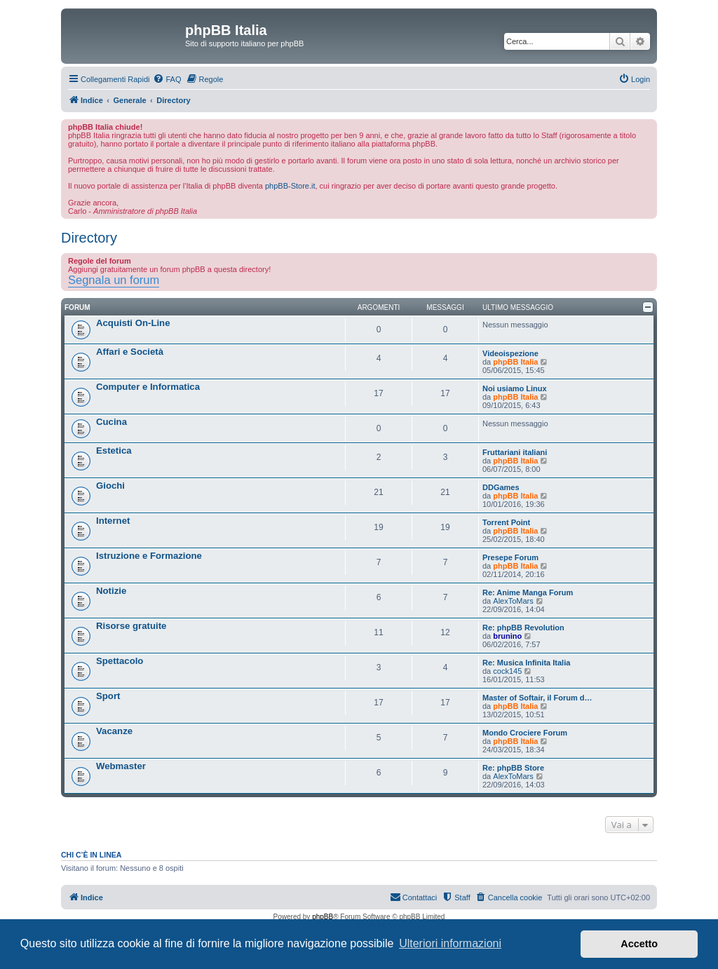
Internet (113, 520)
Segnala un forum (113, 279)
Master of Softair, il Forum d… (537, 697)
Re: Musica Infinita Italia (526, 662)
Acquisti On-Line (133, 323)
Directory (89, 237)
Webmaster (121, 766)
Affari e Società (129, 351)
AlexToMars (513, 601)
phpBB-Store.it (290, 186)
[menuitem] (167, 79)
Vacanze (114, 731)
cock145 (507, 671)
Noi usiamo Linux (514, 388)
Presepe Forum (510, 557)
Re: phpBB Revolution (523, 627)
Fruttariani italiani (514, 452)
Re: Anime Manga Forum (527, 592)
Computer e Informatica (148, 386)
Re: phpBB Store (513, 768)
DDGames (501, 487)
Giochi (110, 485)
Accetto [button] (639, 943)
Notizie (111, 590)
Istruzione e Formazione (149, 555)
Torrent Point (506, 522)
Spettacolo (119, 661)
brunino (507, 636)
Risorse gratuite (131, 626)
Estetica (114, 450)
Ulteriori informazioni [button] (450, 943)
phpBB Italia (515, 362)
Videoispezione (510, 353)
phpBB (322, 917)
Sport (108, 696)
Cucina (111, 421)
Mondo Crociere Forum (524, 733)
